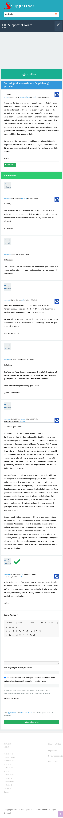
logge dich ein (11, 713)
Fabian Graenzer (41, 810)
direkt (6, 792)
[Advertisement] (31, 50)
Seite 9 (8, 771)
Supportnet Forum (20, 25)
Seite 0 (6, 754)
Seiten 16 (7, 788)
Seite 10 (7, 775)
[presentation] (22, 705)
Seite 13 (7, 782)
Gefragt (6, 97)
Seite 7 (6, 768)
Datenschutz (53, 761)
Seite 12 (9, 778)
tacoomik (23, 419)
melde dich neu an (26, 713)
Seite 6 (8, 764)
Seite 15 (9, 785)
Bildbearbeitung (24, 97)
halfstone (24, 198)
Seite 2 (7, 757)
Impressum (52, 751)
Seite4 (7, 761)
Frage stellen (27, 74)
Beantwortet (7, 198)
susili (34, 97)
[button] (10, 623)
